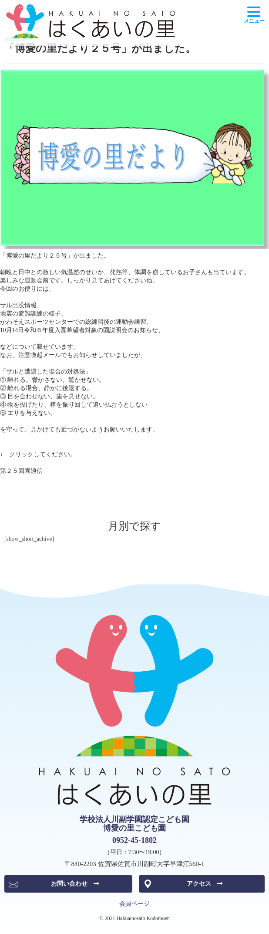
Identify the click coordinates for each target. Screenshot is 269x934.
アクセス (204, 883)
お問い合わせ (75, 883)
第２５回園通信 (21, 471)
